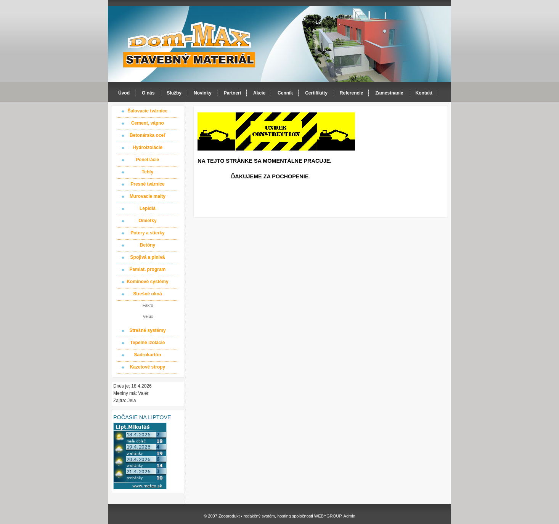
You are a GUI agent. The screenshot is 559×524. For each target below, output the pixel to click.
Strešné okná (147, 293)
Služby (174, 93)
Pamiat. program (148, 269)
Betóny (148, 245)
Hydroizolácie (147, 147)
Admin (349, 516)
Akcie (259, 93)
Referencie (351, 93)
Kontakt (424, 93)
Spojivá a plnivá (147, 257)
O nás (148, 93)
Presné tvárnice (147, 184)
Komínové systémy (147, 281)
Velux (148, 316)
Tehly (147, 172)
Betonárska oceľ (147, 135)
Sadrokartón (147, 354)
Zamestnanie (389, 93)
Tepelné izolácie (147, 342)
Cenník (285, 93)
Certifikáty (316, 93)
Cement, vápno (147, 123)
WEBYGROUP (327, 516)
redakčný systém (259, 516)
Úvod (124, 93)
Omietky (147, 220)
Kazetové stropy (147, 367)
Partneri (232, 93)
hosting (284, 516)
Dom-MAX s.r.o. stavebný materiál (189, 44)
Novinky (203, 93)
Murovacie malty (147, 196)
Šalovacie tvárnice (148, 111)
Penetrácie (147, 159)
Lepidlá (148, 208)
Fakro (148, 305)
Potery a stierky (147, 233)
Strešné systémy (147, 330)
